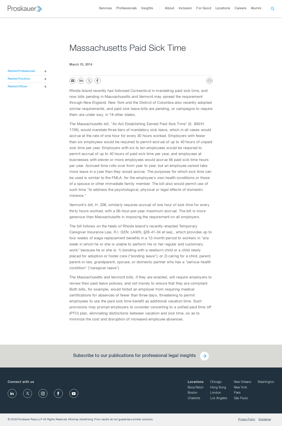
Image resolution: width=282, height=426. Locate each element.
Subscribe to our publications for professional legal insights (134, 356)
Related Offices (17, 86)
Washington (266, 382)
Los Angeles (218, 398)
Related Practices (19, 79)
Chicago (216, 382)
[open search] (272, 8)
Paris (237, 393)
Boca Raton (196, 387)
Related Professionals (21, 71)
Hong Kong (218, 387)
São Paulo (241, 398)
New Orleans (242, 382)
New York (240, 387)
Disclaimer (264, 419)
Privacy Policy (246, 419)
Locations (196, 382)
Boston (193, 393)
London (215, 393)
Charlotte (194, 398)
